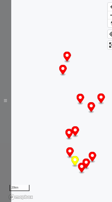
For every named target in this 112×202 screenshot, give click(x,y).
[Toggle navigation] (5, 101)
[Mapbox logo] (20, 197)
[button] (67, 57)
